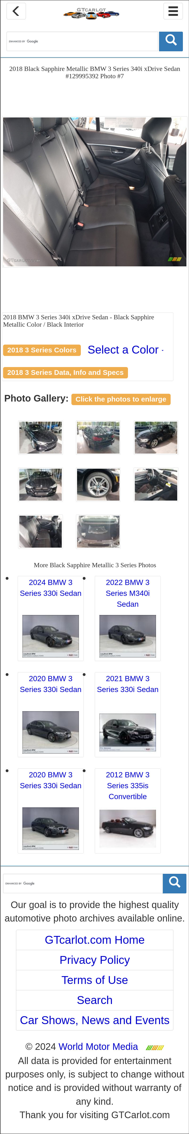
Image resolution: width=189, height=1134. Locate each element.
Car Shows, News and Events (95, 1020)
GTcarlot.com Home (95, 940)
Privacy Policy (95, 960)
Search (95, 1000)
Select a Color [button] (126, 349)
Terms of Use (95, 980)
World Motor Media (98, 1046)
